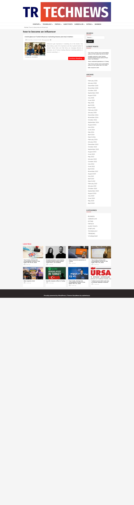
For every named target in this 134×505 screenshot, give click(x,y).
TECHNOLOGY (47, 24)
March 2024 (92, 137)
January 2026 (92, 83)
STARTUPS (36, 24)
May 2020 (91, 201)
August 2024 (92, 125)
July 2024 (91, 127)
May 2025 (91, 103)
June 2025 (91, 100)
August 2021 (92, 174)
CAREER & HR (78, 24)
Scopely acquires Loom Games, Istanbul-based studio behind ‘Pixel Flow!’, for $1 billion (98, 58)
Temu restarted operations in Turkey (98, 61)
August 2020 (92, 193)
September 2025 (93, 93)
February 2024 (92, 139)
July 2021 (91, 176)
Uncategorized (92, 236)
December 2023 (93, 144)
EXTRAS (89, 24)
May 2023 (91, 156)
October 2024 (92, 120)
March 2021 (91, 181)
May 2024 (91, 132)
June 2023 (91, 154)
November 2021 (93, 171)
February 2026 (92, 80)
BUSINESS (98, 24)
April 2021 (91, 178)
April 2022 (91, 169)
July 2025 (91, 98)
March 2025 (91, 107)
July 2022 (91, 164)
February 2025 (92, 110)
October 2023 (92, 147)
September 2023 (93, 149)
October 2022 (92, 161)
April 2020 (91, 203)
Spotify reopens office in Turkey (55, 281)
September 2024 (93, 122)
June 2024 (91, 129)
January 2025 (92, 112)
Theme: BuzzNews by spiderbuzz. (78, 295)
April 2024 (91, 134)
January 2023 (92, 159)
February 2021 (92, 183)
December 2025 (93, 85)
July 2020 (91, 196)
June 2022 (91, 166)
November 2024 (93, 117)
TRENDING (91, 233)
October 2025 (92, 90)
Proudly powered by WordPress (55, 295)
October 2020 (92, 188)
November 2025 (93, 88)
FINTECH (57, 24)
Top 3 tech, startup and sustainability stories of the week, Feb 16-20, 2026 (98, 53)
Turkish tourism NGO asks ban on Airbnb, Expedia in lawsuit (100, 281)
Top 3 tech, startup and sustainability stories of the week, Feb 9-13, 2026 (98, 64)
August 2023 (92, 152)
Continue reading (76, 58)
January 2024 (92, 142)
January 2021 (92, 186)
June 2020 (91, 198)
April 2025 (91, 105)
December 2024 (93, 115)
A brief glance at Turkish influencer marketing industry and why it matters (49, 37)
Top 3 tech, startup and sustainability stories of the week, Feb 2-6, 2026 (77, 282)
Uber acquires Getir (93, 67)
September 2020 (93, 191)
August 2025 (92, 95)
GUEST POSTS (68, 24)
